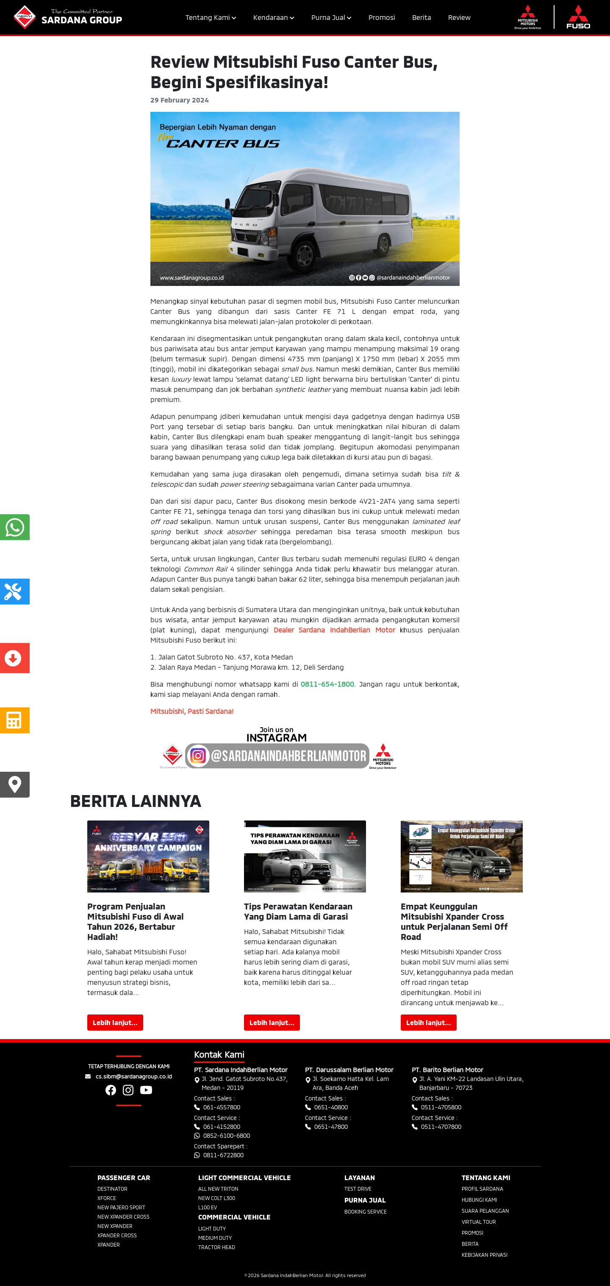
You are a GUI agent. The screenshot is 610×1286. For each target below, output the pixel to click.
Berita (421, 17)
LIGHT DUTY (212, 1228)
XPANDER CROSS (117, 1235)
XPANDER (108, 1244)
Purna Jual (331, 17)
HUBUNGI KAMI (479, 1200)
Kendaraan (273, 17)
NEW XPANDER (115, 1226)
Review (459, 17)
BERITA (470, 1244)
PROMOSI (472, 1233)
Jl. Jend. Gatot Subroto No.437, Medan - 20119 (241, 1083)
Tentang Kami (211, 17)
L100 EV (207, 1207)
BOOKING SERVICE (365, 1211)
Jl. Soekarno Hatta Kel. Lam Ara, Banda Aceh (347, 1083)
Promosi (382, 17)
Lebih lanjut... (115, 1022)
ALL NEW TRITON (218, 1189)
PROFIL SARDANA (482, 1189)
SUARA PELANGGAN (485, 1211)
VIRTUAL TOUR (479, 1222)
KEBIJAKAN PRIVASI (484, 1255)
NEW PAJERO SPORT (121, 1207)
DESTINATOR (112, 1189)
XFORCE (106, 1198)
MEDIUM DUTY (215, 1238)
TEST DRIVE (358, 1189)
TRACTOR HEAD (216, 1247)
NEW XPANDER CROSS (123, 1216)
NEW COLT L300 (216, 1198)
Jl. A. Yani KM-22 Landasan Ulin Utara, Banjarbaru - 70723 (468, 1083)
